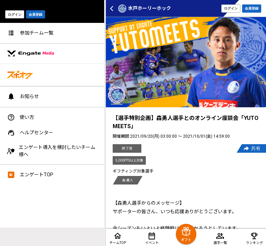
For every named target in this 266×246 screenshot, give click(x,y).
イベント (152, 243)
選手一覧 (220, 243)
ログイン (231, 8)
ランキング (254, 243)
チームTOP (117, 243)
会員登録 (251, 8)
